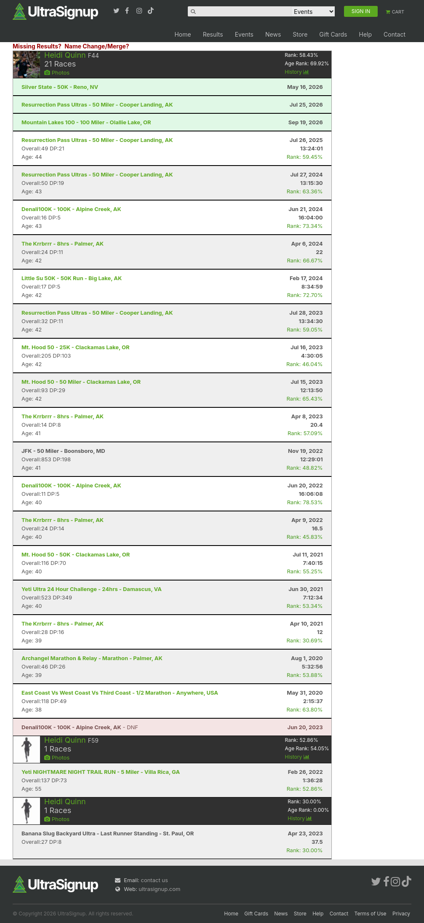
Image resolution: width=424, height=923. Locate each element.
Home (182, 34)
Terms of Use (371, 913)
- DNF (79, 727)
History (297, 72)
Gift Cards (333, 34)
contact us (154, 880)
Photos (56, 72)
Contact (394, 34)
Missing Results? (37, 46)
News (273, 34)
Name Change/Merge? (96, 46)
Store (300, 34)
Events (244, 34)
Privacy (401, 913)
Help (365, 34)
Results (213, 34)
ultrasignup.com (159, 889)
